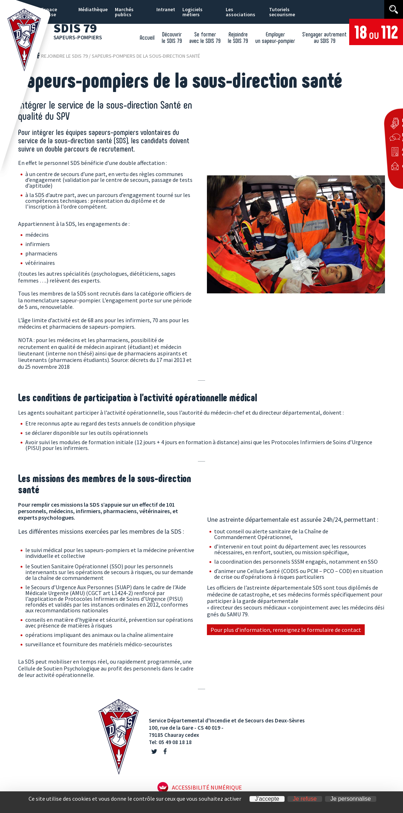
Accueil (147, 37)
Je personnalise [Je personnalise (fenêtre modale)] (350, 799)
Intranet (165, 9)
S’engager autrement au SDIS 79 (324, 37)
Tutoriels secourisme (282, 12)
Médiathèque (93, 9)
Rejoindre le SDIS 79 (238, 37)
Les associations (240, 12)
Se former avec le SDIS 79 (205, 37)
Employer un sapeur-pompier (275, 37)
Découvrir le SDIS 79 (172, 37)
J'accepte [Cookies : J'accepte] (267, 799)
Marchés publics (124, 12)
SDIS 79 (80, 30)
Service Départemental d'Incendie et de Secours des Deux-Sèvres (227, 720)
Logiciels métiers (192, 12)
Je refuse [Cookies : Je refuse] (305, 799)
